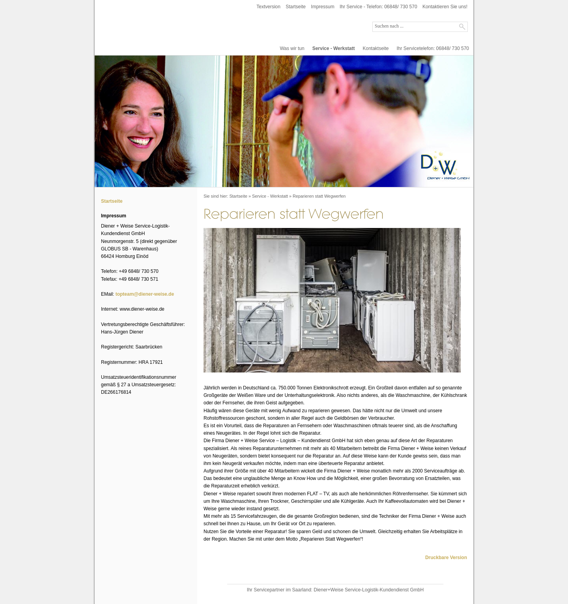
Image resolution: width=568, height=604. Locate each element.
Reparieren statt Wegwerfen (319, 196)
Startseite (296, 6)
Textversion (268, 6)
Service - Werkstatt (333, 48)
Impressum (322, 6)
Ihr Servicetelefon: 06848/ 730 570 (433, 48)
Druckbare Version (446, 557)
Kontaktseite (375, 48)
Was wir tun (292, 48)
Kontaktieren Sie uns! (444, 6)
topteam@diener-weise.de (145, 294)
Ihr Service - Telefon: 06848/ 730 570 (378, 6)
